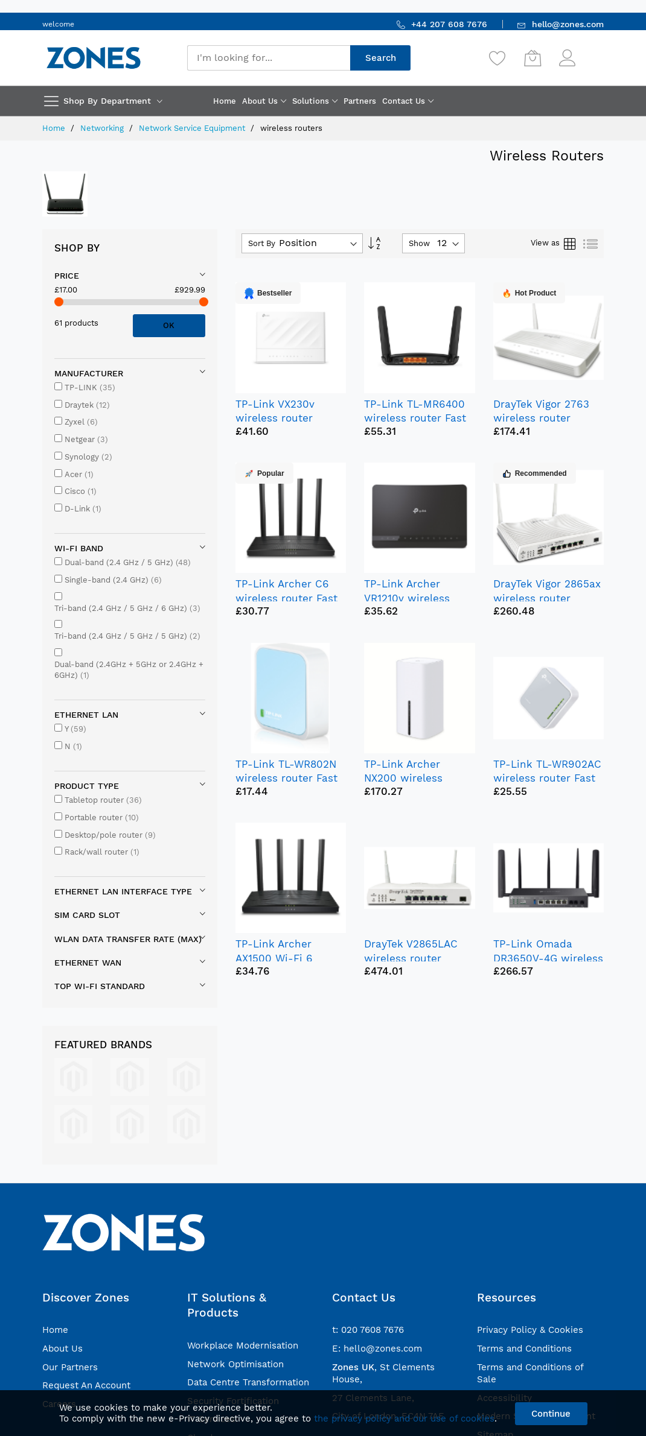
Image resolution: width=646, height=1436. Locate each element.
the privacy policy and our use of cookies (404, 1418)
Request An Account (86, 1385)
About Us (62, 1348)
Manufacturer (88, 373)
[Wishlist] (497, 58)
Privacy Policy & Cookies (530, 1329)
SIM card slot (87, 915)
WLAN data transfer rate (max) (128, 939)
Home (55, 128)
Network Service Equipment (193, 128)
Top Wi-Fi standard (99, 986)
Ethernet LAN (86, 715)
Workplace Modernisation (242, 1345)
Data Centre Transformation (248, 1382)
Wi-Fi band (78, 548)
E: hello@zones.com (377, 1348)
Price (66, 275)
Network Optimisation (235, 1364)
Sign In (591, 52)
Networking (103, 128)
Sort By (261, 243)
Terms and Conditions (524, 1348)
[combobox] (268, 58)
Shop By (77, 248)
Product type (86, 786)
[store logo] (93, 57)
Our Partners (70, 1367)
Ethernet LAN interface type (123, 891)
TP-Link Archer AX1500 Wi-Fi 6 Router (274, 958)
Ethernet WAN (87, 962)
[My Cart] (532, 58)
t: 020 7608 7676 (368, 1329)
